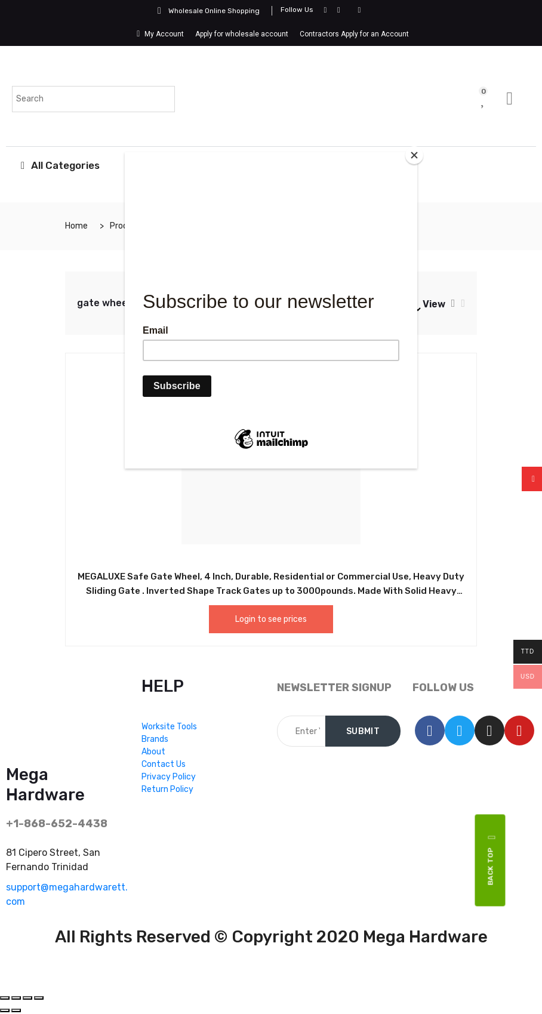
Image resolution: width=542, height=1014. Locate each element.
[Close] (414, 155)
